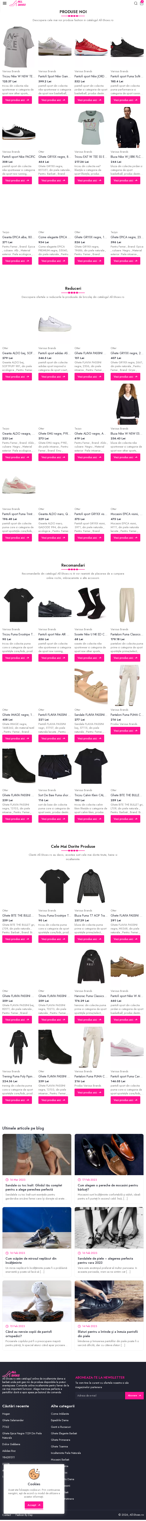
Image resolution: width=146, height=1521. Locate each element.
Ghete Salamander (13, 1422)
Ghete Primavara (61, 1441)
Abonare (134, 1397)
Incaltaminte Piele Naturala (66, 1454)
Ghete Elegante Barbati (64, 1435)
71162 (6, 1428)
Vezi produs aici (17, 100)
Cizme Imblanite (60, 1415)
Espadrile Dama (60, 1422)
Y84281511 (9, 1459)
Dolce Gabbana (12, 1446)
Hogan (6, 1415)
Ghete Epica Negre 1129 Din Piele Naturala (22, 1437)
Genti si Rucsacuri (61, 1428)
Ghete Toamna (59, 1448)
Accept (34, 1508)
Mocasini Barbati (61, 1461)
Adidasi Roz (9, 1452)
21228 (6, 1465)
